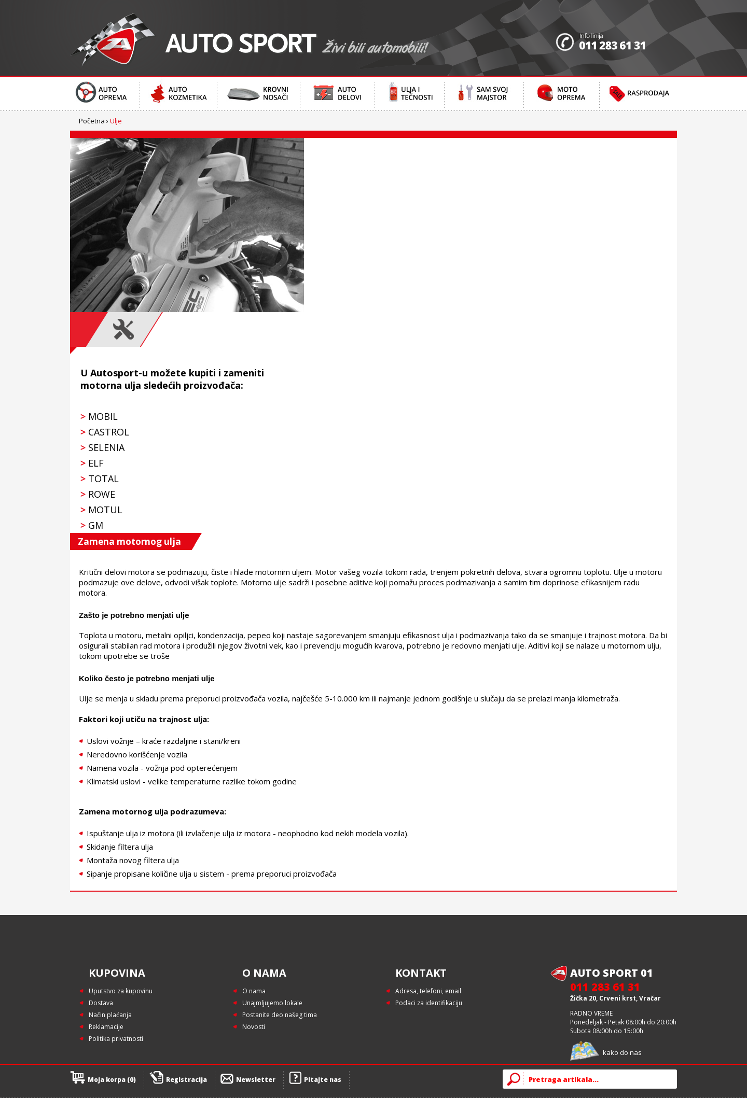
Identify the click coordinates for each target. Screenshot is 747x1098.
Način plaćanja (110, 1014)
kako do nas (622, 1052)
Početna (92, 120)
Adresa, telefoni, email (428, 991)
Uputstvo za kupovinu (121, 991)
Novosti (253, 1026)
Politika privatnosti (116, 1038)
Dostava (101, 1002)
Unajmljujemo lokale (272, 1002)
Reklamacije (106, 1026)
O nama (254, 991)
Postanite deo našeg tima (279, 1014)
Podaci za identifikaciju (428, 1002)
